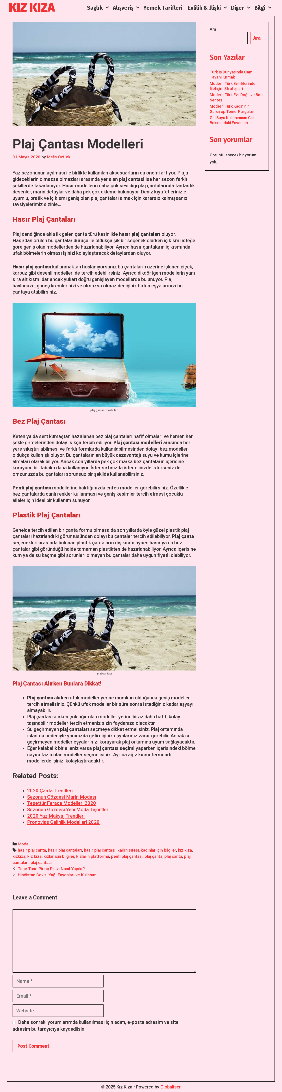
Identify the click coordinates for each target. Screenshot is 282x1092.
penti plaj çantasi (127, 856)
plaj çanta (153, 856)
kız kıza (34, 856)
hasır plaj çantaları (65, 850)
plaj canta (173, 856)
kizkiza (19, 856)
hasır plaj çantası (99, 850)
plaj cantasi (41, 862)
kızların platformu (92, 856)
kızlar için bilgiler (59, 856)
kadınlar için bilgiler (158, 850)
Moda (23, 844)
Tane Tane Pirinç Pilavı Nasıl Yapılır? (51, 868)
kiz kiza (185, 850)
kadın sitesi (128, 850)
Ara (213, 29)
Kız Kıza (32, 7)
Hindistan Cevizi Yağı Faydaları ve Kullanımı (58, 875)
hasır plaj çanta (32, 850)
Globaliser (170, 1087)
